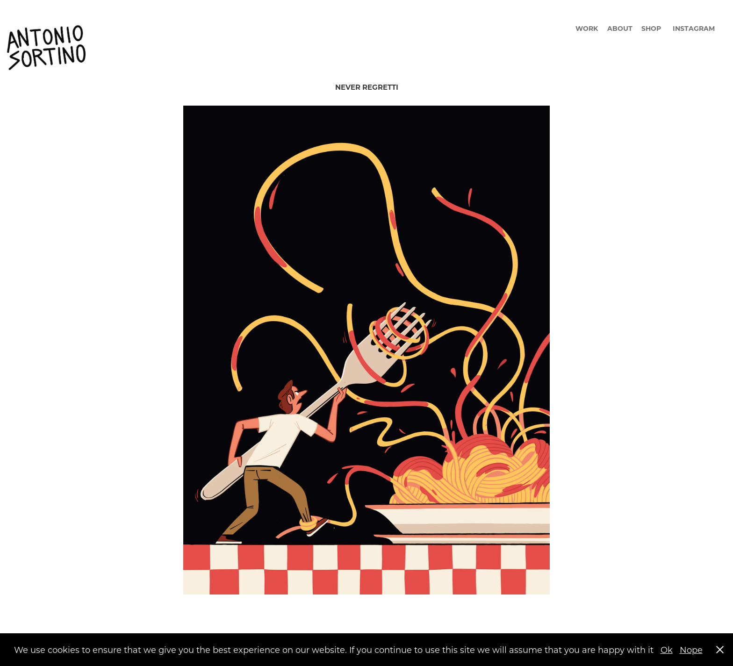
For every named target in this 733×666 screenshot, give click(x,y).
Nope (691, 649)
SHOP (651, 28)
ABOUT (619, 28)
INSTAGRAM (694, 28)
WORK (586, 28)
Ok (667, 649)
